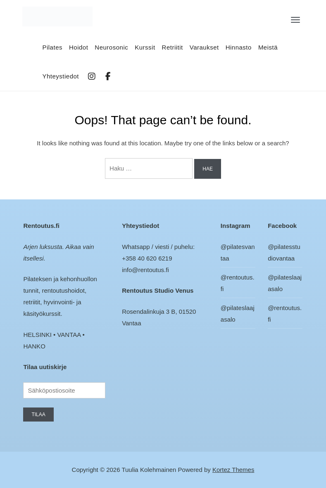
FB (108, 76)
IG (92, 76)
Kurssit (145, 47)
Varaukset (204, 47)
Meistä (268, 47)
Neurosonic (111, 47)
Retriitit (172, 47)
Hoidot (78, 47)
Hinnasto (239, 47)
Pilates (52, 47)
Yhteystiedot (60, 76)
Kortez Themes (233, 469)
